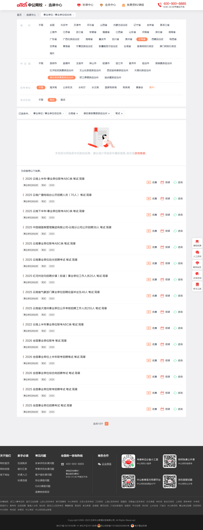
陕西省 (173, 39)
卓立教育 (87, 506)
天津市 (77, 25)
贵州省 (128, 39)
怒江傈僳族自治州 (89, 77)
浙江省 (79, 32)
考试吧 (13, 510)
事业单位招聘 (185, 506)
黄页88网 (104, 506)
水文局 (95, 87)
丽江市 (119, 63)
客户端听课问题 (43, 475)
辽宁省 (137, 25)
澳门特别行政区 (168, 46)
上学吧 (179, 501)
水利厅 (82, 87)
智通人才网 (32, 506)
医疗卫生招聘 (32, 501)
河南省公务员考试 (136, 501)
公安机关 (67, 87)
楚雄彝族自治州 (163, 63)
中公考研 (29, 510)
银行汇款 (22, 469)
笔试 (52, 99)
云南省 (141, 39)
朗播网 (124, 501)
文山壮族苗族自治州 (90, 70)
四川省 (115, 39)
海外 (52, 53)
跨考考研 (188, 501)
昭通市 (106, 63)
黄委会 (139, 87)
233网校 (99, 501)
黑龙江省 (165, 25)
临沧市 (145, 63)
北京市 (64, 25)
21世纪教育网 (116, 506)
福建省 (106, 32)
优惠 (152, 182)
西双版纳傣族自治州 (117, 70)
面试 (63, 99)
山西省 (103, 25)
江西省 (119, 32)
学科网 (159, 501)
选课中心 (55, 5)
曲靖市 (66, 63)
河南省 (145, 32)
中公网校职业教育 (43, 510)
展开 (152, 87)
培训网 (42, 506)
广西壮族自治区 (71, 39)
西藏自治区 (157, 39)
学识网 (145, 506)
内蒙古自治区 (120, 25)
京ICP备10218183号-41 (67, 526)
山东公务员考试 (47, 501)
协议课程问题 (42, 480)
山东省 (132, 32)
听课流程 (22, 480)
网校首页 (4, 463)
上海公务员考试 (112, 501)
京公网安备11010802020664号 (115, 526)
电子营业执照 (139, 526)
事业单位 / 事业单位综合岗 (58, 14)
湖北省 (158, 32)
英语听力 (4, 506)
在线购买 (22, 463)
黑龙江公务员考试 (55, 506)
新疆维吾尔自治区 (108, 46)
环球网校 (197, 506)
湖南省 (172, 32)
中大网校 (4, 510)
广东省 (53, 39)
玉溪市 (79, 63)
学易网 (21, 510)
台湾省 (127, 46)
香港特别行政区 (145, 46)
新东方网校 (169, 501)
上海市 (53, 32)
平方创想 (136, 506)
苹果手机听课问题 (44, 469)
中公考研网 (73, 501)
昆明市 (53, 63)
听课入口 (22, 475)
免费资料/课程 (135, 4)
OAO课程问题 (42, 486)
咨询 (178, 182)
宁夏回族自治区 (84, 46)
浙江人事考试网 (17, 501)
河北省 (90, 25)
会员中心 (110, 4)
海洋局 (53, 87)
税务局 (126, 87)
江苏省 (66, 32)
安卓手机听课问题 (44, 463)
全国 (52, 25)
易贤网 (78, 506)
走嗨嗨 (95, 506)
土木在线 (154, 506)
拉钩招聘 (22, 506)
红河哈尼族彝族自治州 (61, 70)
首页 (19, 14)
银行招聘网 (61, 501)
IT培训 (163, 506)
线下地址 (4, 475)
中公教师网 (172, 506)
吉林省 (150, 25)
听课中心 (88, 4)
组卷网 (128, 506)
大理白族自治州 (142, 70)
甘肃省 (53, 46)
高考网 (13, 506)
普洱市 (132, 63)
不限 (41, 25)
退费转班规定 (42, 492)
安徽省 (92, 32)
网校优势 (4, 469)
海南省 (89, 39)
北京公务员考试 (87, 501)
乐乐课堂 (150, 501)
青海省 (66, 46)
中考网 (196, 501)
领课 (165, 182)
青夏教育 (69, 506)
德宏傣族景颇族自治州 (61, 77)
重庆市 (102, 39)
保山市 (92, 63)
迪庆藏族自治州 (113, 77)
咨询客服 (139, 153)
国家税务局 (111, 87)
